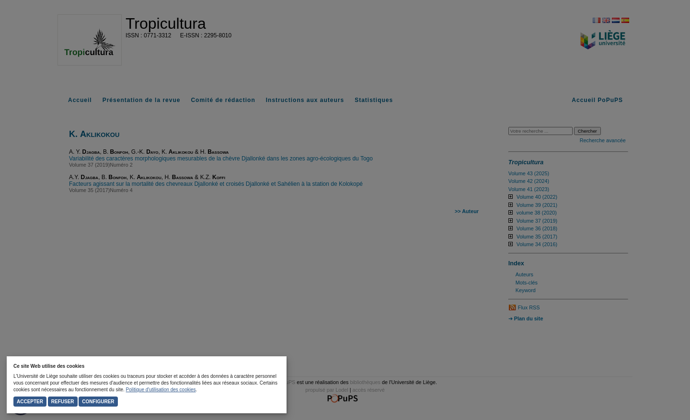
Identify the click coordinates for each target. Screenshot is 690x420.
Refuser (62, 401)
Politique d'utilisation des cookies (161, 389)
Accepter (30, 401)
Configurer (98, 401)
